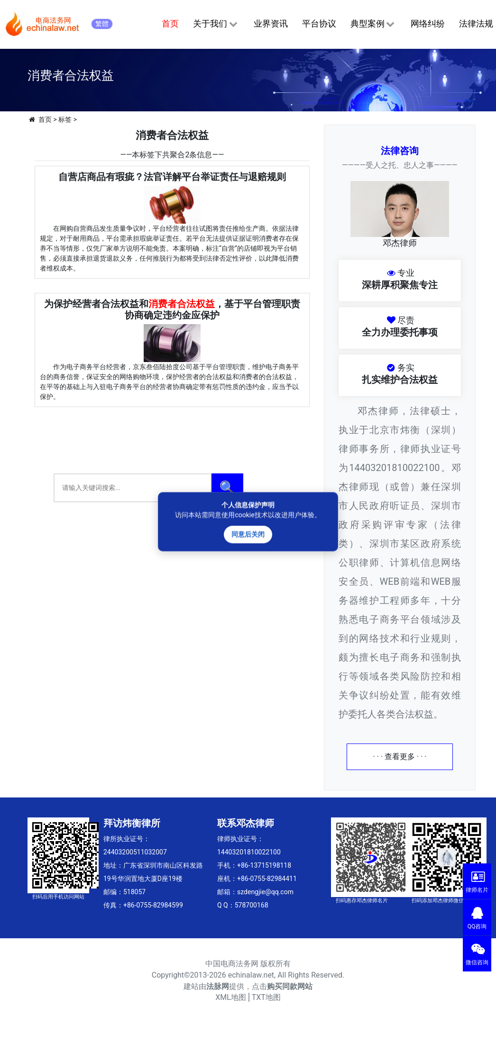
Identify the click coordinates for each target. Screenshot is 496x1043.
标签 (65, 119)
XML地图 (230, 997)
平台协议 (319, 23)
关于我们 (216, 24)
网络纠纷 (428, 23)
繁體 (102, 23)
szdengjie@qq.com (265, 892)
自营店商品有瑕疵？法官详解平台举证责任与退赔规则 (172, 176)
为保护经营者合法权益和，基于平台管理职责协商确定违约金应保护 (172, 309)
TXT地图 (266, 997)
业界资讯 (271, 23)
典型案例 (373, 24)
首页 (170, 23)
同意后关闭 (248, 534)
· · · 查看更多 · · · (400, 756)
